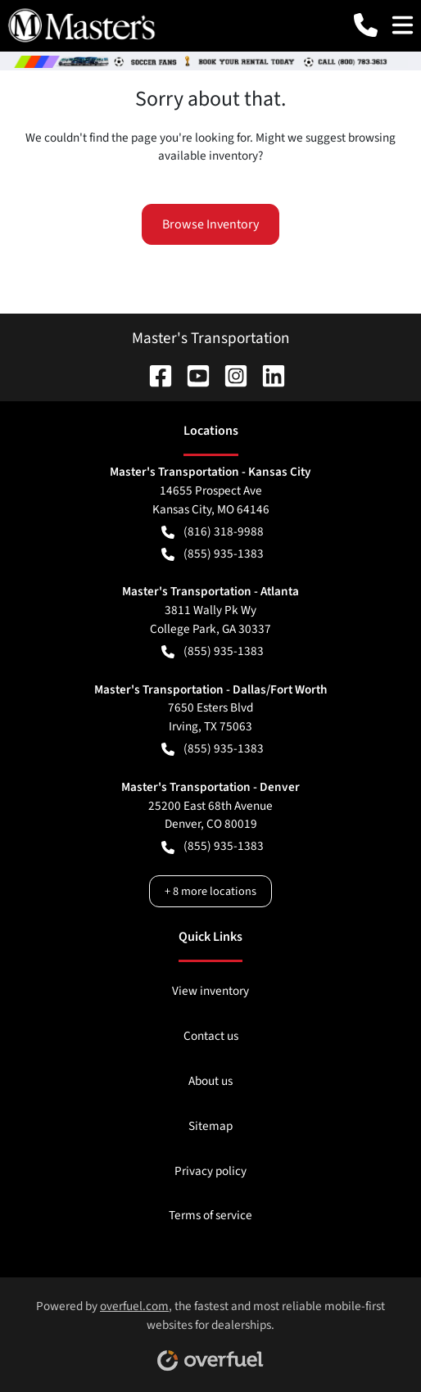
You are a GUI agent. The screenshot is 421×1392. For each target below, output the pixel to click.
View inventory (210, 991)
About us (210, 1081)
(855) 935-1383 (212, 554)
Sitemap (210, 1126)
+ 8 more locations (210, 891)
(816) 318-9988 (212, 531)
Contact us (210, 1036)
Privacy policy (210, 1171)
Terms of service (210, 1215)
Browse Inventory (210, 224)
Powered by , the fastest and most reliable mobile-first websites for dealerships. (210, 1329)
